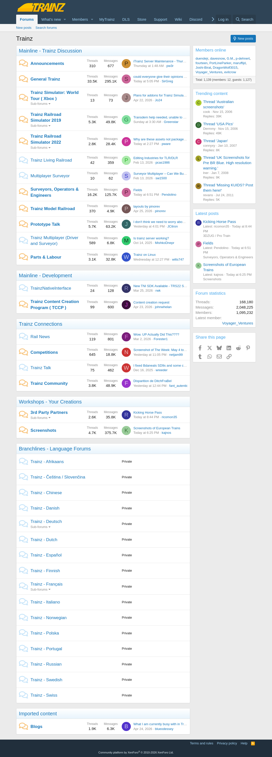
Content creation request (151, 302)
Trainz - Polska (45, 633)
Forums (27, 19)
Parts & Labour (46, 257)
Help (244, 743)
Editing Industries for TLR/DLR (155, 158)
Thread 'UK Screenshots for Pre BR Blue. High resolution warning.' (227, 162)
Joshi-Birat (203, 67)
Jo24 (158, 100)
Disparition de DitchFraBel (152, 381)
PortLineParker (220, 63)
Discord (195, 19)
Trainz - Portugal (46, 648)
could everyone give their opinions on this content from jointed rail (181, 77)
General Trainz (45, 79)
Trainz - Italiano (45, 602)
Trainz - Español (46, 555)
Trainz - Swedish (46, 679)
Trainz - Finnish (45, 570)
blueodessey (164, 729)
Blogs (36, 726)
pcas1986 (163, 162)
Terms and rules (201, 743)
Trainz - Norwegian (49, 617)
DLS (126, 19)
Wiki (178, 19)
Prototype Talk (45, 224)
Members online (210, 50)
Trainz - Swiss (44, 695)
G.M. (230, 58)
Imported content (38, 713)
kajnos (166, 433)
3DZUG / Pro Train (216, 236)
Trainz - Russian (46, 664)
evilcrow (230, 72)
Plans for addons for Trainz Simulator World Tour (168, 95)
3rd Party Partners (49, 412)
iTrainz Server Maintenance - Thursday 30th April (169, 61)
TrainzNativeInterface (51, 288)
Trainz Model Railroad (53, 208)
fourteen (201, 63)
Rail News (40, 336)
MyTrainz (107, 19)
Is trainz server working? (151, 238)
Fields (137, 190)
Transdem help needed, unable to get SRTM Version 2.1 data (177, 117)
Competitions (44, 352)
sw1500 (161, 178)
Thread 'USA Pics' (218, 124)
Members (80, 19)
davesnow (217, 58)
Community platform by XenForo (136, 752)
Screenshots (43, 430)
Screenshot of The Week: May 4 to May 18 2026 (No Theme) (177, 350)
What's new (51, 19)
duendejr (201, 58)
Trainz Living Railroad (51, 160)
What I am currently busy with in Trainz (161, 724)
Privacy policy (227, 743)
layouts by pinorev (146, 206)
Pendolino (169, 194)
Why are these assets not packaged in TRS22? (167, 139)
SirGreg (167, 81)
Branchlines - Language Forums (55, 448)
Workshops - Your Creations (50, 402)
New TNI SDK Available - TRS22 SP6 (160, 286)
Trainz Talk (41, 367)
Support (160, 19)
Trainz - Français (47, 584)
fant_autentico (179, 386)
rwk (158, 290)
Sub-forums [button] (39, 104)
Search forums (46, 28)
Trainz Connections (40, 324)
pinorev (160, 211)
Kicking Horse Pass (147, 412)
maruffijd (239, 63)
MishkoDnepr (164, 243)
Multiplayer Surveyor (50, 175)
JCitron (172, 226)
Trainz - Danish (45, 508)
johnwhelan (163, 307)
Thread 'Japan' (215, 141)
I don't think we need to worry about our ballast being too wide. (178, 222)
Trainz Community (49, 383)
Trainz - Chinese (46, 492)
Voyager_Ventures (208, 72)
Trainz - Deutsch (46, 521)
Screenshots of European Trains (156, 428)
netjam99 (176, 355)
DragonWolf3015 (225, 67)
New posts (24, 28)
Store (141, 19)
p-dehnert (243, 58)
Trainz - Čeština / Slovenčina (58, 477)
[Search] (244, 19)
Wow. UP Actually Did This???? (156, 334)
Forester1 (161, 339)
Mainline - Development (45, 275)
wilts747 (178, 259)
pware (166, 144)
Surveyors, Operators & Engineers (228, 257)
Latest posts (207, 213)
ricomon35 (169, 417)
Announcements (47, 63)
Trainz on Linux (144, 255)
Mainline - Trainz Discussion (50, 51)
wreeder (161, 370)
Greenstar (171, 122)
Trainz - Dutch (44, 539)
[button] (64, 19)
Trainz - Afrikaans (47, 461)
